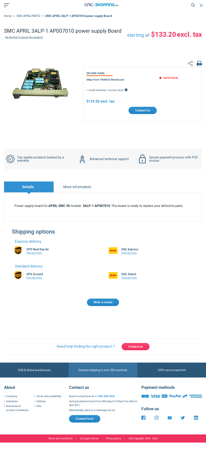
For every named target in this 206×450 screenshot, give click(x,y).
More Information (77, 187)
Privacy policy (113, 438)
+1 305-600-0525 (105, 396)
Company (11, 396)
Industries (12, 401)
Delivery (41, 401)
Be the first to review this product (24, 37)
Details (28, 187)
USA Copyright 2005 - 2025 (143, 438)
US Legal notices (89, 438)
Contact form (85, 418)
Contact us (135, 346)
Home (8, 16)
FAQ (39, 406)
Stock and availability (49, 396)
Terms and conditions (60, 438)
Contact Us (142, 110)
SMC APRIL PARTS (28, 16)
